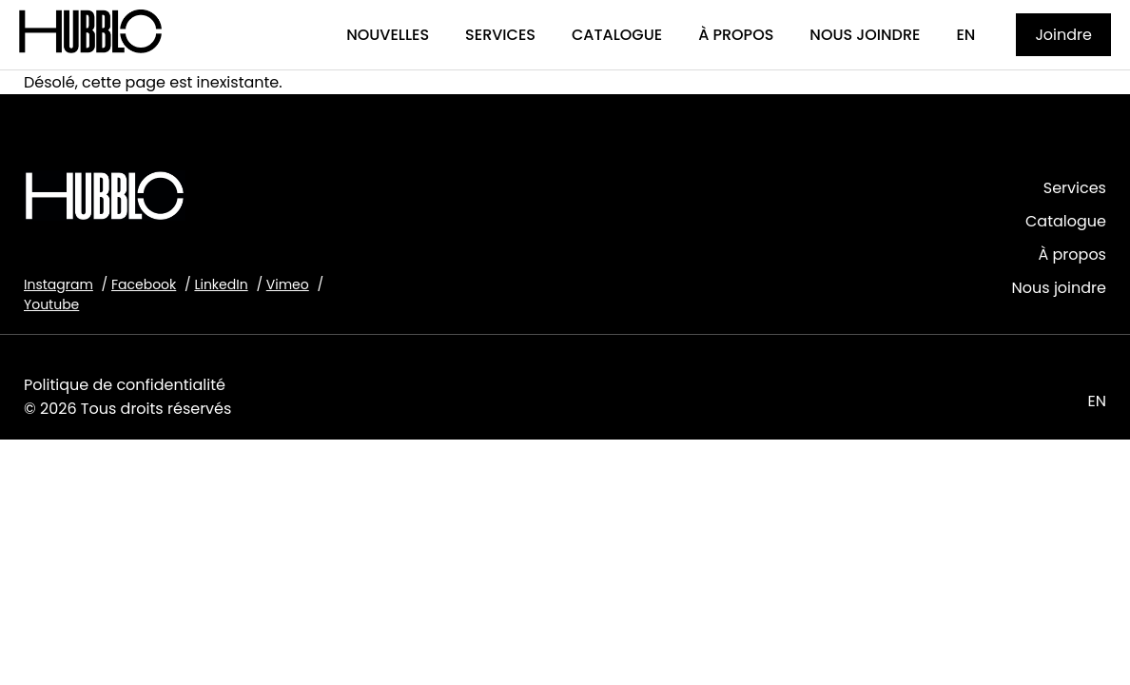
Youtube (51, 304)
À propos (1072, 254)
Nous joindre (1059, 288)
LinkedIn (220, 284)
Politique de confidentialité (124, 385)
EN (1097, 401)
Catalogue (1065, 221)
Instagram (58, 284)
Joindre (1063, 35)
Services (1074, 188)
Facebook (143, 284)
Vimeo (287, 284)
